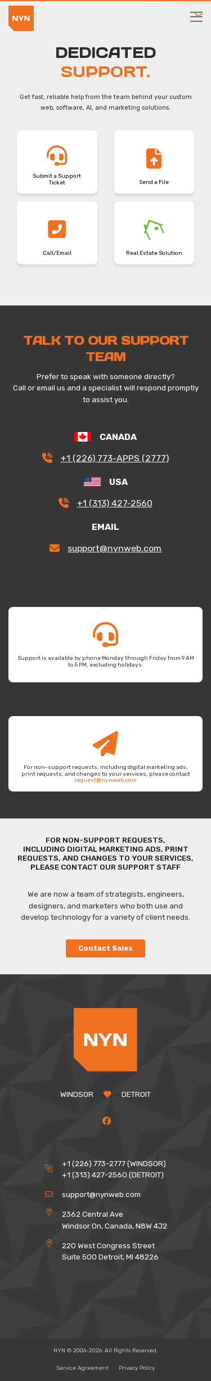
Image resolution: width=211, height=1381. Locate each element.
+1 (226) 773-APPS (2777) (115, 458)
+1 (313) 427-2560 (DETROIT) (113, 1174)
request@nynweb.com (105, 780)
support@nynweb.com (114, 548)
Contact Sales (105, 948)
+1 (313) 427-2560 (114, 503)
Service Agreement (83, 1368)
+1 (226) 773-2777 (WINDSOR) (114, 1163)
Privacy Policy (137, 1368)
